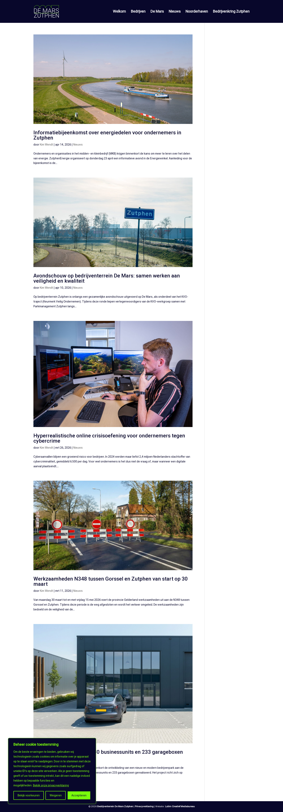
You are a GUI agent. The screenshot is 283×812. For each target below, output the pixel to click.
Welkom (119, 11)
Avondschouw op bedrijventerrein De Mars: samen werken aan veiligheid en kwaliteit (106, 278)
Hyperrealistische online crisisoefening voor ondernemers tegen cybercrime (109, 438)
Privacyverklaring (144, 806)
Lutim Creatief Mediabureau (180, 806)
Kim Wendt (46, 144)
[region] (52, 771)
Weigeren (56, 795)
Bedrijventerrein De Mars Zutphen (115, 806)
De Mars (157, 11)
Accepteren (78, 795)
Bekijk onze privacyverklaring (51, 785)
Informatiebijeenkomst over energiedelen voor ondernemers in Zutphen (107, 135)
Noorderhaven (197, 11)
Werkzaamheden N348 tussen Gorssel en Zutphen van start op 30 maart (110, 581)
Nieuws (175, 11)
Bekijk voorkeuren (29, 795)
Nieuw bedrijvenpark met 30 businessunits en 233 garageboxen (108, 752)
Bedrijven (138, 11)
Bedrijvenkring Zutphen (231, 11)
